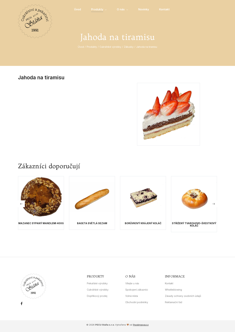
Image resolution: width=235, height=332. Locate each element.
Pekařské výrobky (97, 283)
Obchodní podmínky (136, 302)
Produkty (92, 46)
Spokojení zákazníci (136, 289)
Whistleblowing (173, 289)
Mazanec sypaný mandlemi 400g (41, 223)
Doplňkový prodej (97, 295)
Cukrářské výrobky (110, 46)
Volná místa (131, 295)
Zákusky (128, 46)
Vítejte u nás (132, 283)
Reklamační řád (173, 302)
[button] (213, 203)
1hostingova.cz (141, 324)
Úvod (81, 46)
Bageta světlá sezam (92, 223)
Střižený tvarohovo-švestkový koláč (194, 224)
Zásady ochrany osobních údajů (183, 295)
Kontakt (169, 283)
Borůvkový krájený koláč (143, 223)
